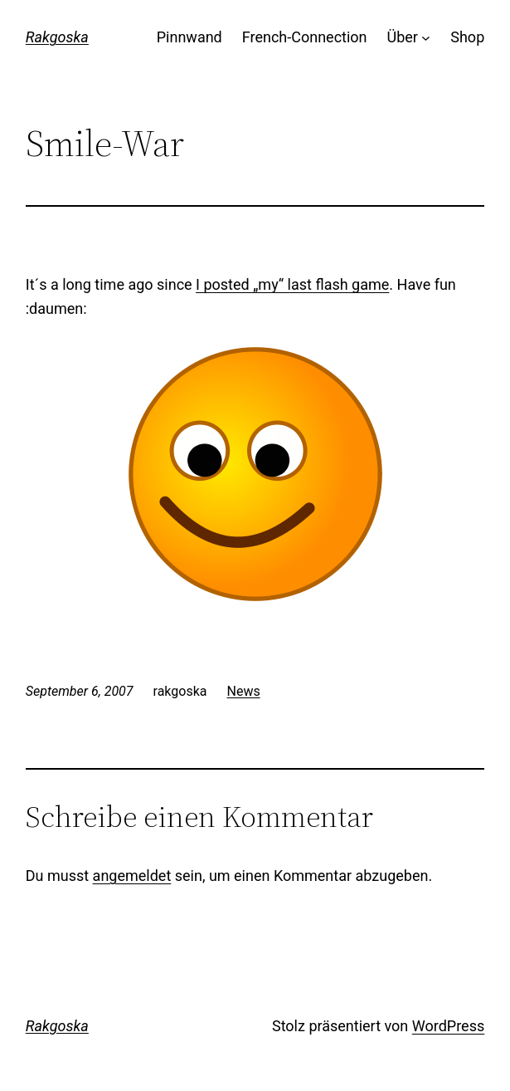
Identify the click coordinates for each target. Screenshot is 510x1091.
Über (402, 37)
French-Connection (304, 37)
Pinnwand (189, 37)
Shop (467, 37)
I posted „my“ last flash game (292, 284)
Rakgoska (57, 37)
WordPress (448, 1026)
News (243, 691)
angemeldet (132, 875)
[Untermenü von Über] (425, 37)
